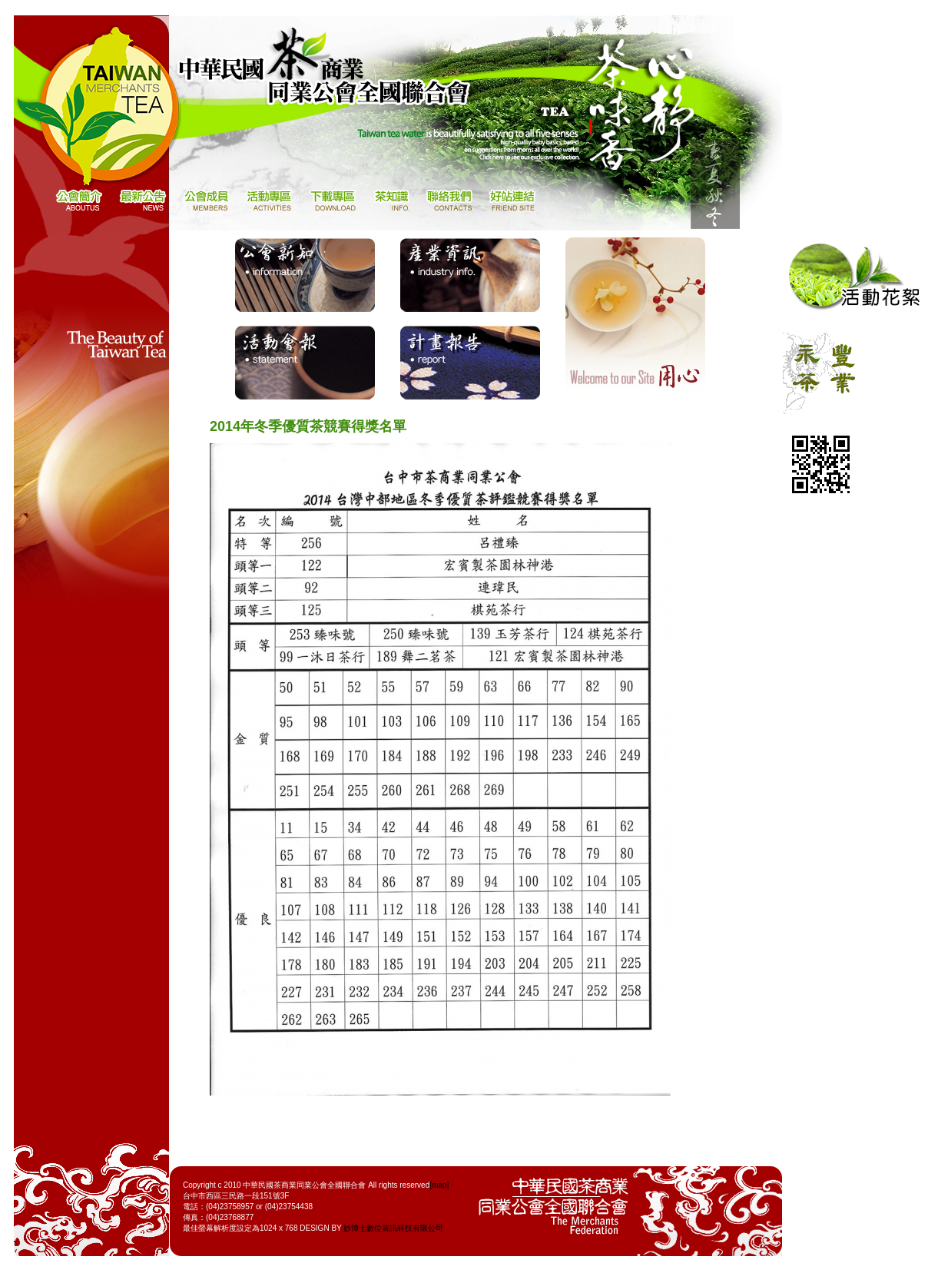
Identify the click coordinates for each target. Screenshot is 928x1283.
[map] (439, 1185)
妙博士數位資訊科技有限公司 (393, 1228)
